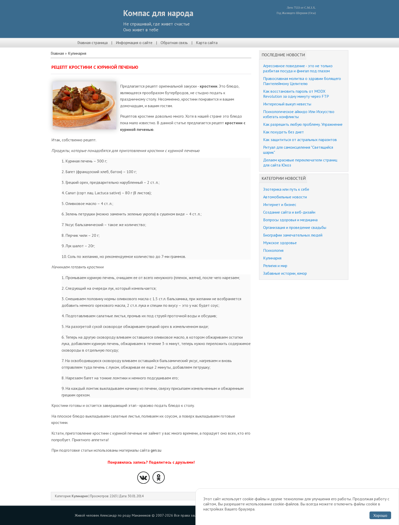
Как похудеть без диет (283, 131)
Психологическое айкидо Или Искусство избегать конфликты (298, 114)
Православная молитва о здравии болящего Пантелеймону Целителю (302, 81)
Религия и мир (275, 265)
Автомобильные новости (285, 196)
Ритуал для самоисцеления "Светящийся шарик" (298, 150)
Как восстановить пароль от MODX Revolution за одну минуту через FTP (296, 94)
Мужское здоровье (280, 242)
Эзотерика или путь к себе (286, 189)
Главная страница (92, 42)
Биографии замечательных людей (292, 235)
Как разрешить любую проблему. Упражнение (303, 124)
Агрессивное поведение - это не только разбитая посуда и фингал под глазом (298, 68)
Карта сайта (207, 42)
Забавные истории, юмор (285, 273)
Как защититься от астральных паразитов (300, 139)
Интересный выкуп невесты (287, 103)
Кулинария (77, 53)
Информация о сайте (134, 42)
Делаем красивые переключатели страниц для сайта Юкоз (300, 162)
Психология (273, 250)
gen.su (156, 450)
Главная (57, 53)
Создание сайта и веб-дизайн (289, 212)
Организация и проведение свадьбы (294, 227)
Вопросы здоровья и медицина (290, 219)
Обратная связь (174, 42)
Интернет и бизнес (279, 204)
